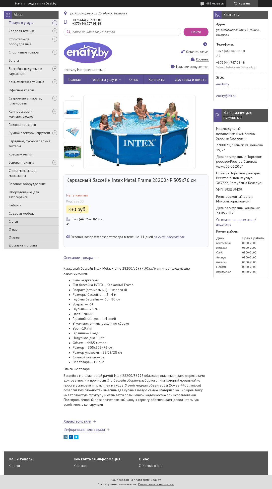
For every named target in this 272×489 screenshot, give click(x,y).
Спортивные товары (24, 52)
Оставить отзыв (197, 52)
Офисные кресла (22, 90)
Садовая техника (22, 31)
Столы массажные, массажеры (22, 173)
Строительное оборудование (20, 41)
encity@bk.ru (226, 96)
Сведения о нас (150, 466)
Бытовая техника (21, 162)
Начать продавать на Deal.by (35, 3)
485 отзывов (215, 3)
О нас (13, 229)
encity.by (222, 84)
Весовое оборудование (27, 184)
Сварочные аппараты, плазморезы (25, 100)
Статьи (13, 221)
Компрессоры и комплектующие (21, 114)
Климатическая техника (26, 82)
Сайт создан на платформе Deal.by (136, 480)
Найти (196, 32)
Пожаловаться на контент (156, 484)
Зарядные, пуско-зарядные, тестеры (30, 143)
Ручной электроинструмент (29, 133)
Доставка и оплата (23, 245)
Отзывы (14, 237)
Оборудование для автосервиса (24, 194)
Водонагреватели (22, 124)
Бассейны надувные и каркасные (25, 71)
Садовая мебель (21, 213)
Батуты (14, 60)
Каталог (14, 466)
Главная (74, 79)
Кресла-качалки (21, 154)
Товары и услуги (21, 22)
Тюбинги (15, 205)
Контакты (157, 79)
